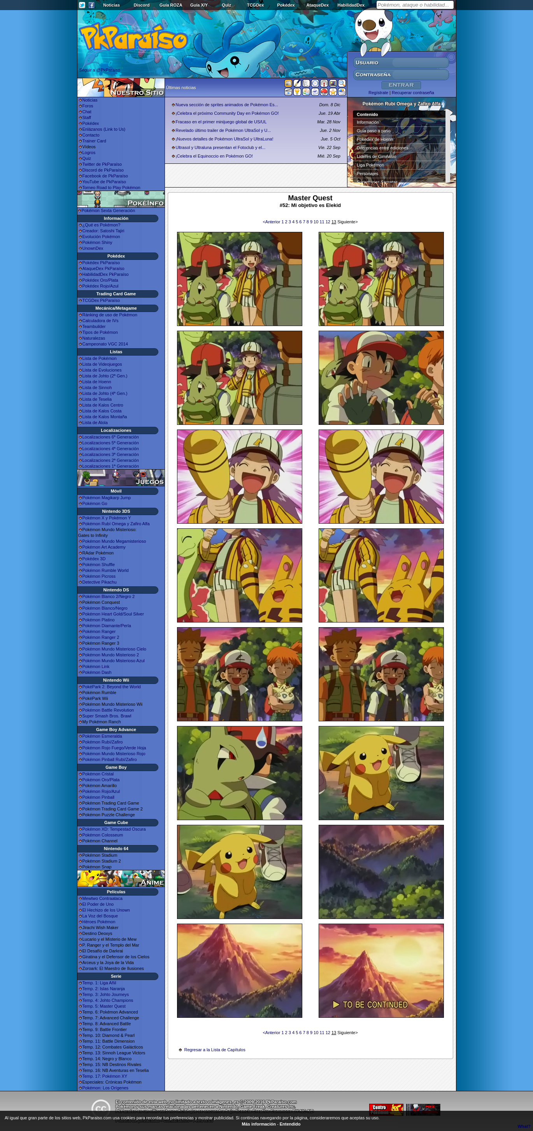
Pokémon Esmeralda (102, 736)
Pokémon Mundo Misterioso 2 (110, 654)
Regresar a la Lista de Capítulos (214, 1049)
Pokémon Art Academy (104, 547)
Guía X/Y (199, 5)
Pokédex (286, 5)
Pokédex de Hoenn (375, 139)
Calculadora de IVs (100, 320)
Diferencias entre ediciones (383, 148)
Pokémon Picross (99, 576)
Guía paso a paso (374, 130)
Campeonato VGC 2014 (105, 344)
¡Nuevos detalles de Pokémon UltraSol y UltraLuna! (224, 139)
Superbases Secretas (377, 182)
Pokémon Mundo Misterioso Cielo (114, 649)
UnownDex (92, 248)
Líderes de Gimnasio (376, 156)
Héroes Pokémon (99, 921)
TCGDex (255, 5)
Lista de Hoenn (96, 381)
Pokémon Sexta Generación (108, 210)
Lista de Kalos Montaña (104, 416)
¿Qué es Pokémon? (101, 225)
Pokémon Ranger (99, 631)
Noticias (111, 5)
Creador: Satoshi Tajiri (103, 230)
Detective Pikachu (99, 582)
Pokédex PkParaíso (101, 262)
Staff (86, 117)
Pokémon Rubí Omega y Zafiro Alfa (116, 523)
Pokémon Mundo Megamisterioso (114, 541)
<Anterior (272, 221)
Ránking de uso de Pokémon (109, 314)
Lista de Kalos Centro (102, 405)
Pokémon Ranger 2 (100, 637)
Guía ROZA (171, 5)
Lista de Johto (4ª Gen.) (105, 393)
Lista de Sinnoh (97, 387)
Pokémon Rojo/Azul (101, 791)
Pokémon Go (94, 503)
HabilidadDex (351, 5)
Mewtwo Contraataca (102, 898)
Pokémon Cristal (98, 774)
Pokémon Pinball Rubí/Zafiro (109, 759)
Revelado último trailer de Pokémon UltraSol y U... (223, 130)
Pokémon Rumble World (105, 570)
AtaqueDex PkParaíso (103, 268)
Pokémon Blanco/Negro (105, 608)
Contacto (91, 135)
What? (524, 1126)
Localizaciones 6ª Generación (110, 437)
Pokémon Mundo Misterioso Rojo (114, 753)
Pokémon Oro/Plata (101, 779)
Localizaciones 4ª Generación (110, 448)
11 (322, 221)
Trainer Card (94, 141)
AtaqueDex (318, 5)
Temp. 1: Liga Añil (99, 982)
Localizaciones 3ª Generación (110, 454)
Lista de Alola (95, 422)
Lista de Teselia (97, 399)
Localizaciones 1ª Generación (110, 466)
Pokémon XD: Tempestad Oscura (114, 829)
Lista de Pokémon (99, 358)
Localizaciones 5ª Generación (110, 442)
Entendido (290, 1124)
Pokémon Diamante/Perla (106, 625)
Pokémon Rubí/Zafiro (102, 742)
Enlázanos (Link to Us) (104, 129)
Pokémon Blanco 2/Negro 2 (108, 596)
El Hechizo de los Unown (106, 910)
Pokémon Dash (97, 672)
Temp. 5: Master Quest (104, 1006)
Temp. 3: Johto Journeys (105, 994)
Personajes (367, 173)
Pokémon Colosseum (102, 835)
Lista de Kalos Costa (102, 411)
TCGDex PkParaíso (101, 300)
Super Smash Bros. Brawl (106, 716)
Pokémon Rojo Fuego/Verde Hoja (114, 747)
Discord (142, 5)
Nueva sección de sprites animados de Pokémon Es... (226, 104)
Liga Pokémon (370, 165)
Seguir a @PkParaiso (99, 70)
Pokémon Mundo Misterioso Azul (113, 660)
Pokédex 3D (94, 558)
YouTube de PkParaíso (104, 181)
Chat (86, 111)
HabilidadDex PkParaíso (105, 274)
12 (328, 221)
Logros (89, 152)
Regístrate (378, 92)
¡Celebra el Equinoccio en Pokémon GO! (214, 156)
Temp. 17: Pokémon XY (105, 1076)
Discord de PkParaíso (103, 170)
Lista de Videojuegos (102, 364)
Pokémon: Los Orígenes (105, 1087)
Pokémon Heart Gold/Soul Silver (113, 614)
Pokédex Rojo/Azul (100, 286)
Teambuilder (94, 326)
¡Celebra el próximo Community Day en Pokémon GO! (227, 113)
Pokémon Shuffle (98, 564)
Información (368, 122)
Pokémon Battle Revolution (108, 710)
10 (316, 221)
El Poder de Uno (98, 904)
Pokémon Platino (98, 619)
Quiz (226, 5)
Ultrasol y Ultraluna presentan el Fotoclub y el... (220, 147)
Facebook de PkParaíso (105, 176)
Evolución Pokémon (101, 236)
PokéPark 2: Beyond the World (111, 686)
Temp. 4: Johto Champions (107, 1000)
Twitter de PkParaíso (102, 164)
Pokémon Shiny (97, 242)
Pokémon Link (96, 666)
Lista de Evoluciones (102, 370)
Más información (259, 1124)
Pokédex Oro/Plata (100, 280)
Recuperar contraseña (413, 92)
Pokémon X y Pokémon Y (106, 518)
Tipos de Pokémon (100, 332)
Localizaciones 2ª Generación (110, 460)
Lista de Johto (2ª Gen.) (105, 375)
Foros (87, 105)
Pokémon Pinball (98, 797)
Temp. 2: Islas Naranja (103, 988)
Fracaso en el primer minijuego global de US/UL (220, 121)
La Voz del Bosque (100, 916)
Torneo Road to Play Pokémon (111, 187)
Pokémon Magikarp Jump (106, 497)
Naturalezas (93, 338)
